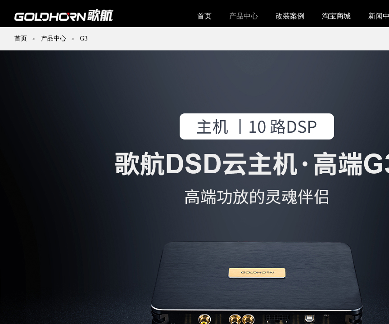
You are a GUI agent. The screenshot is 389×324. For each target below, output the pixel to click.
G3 (83, 38)
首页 (204, 16)
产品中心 (243, 16)
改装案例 (290, 16)
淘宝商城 (336, 16)
